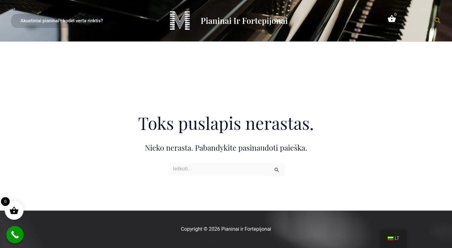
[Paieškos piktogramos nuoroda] (438, 20)
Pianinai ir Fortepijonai (244, 20)
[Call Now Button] (15, 234)
